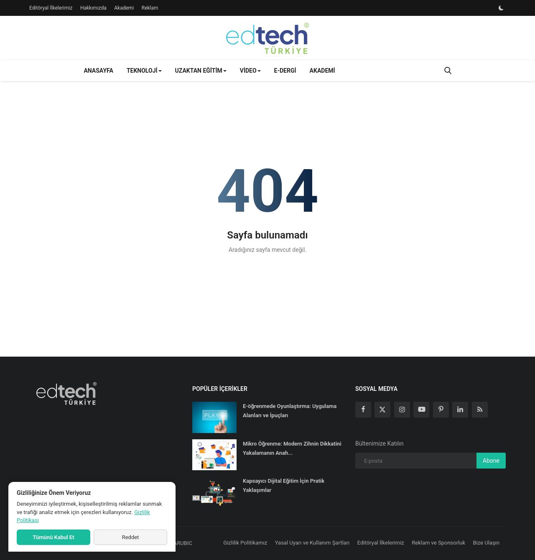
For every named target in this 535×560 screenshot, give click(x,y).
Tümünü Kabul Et (53, 537)
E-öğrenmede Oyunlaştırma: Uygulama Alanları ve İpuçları (289, 410)
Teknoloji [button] (144, 70)
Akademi (124, 8)
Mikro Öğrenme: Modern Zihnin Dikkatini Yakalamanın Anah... (292, 448)
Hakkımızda (93, 8)
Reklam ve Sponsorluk (438, 543)
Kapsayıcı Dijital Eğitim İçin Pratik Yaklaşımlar (283, 485)
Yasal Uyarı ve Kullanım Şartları (312, 543)
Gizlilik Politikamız (245, 543)
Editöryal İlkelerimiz (50, 8)
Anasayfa (98, 70)
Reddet (130, 537)
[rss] (480, 410)
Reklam (150, 8)
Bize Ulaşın (486, 543)
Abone (491, 460)
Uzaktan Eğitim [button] (201, 70)
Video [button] (250, 70)
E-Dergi (285, 70)
